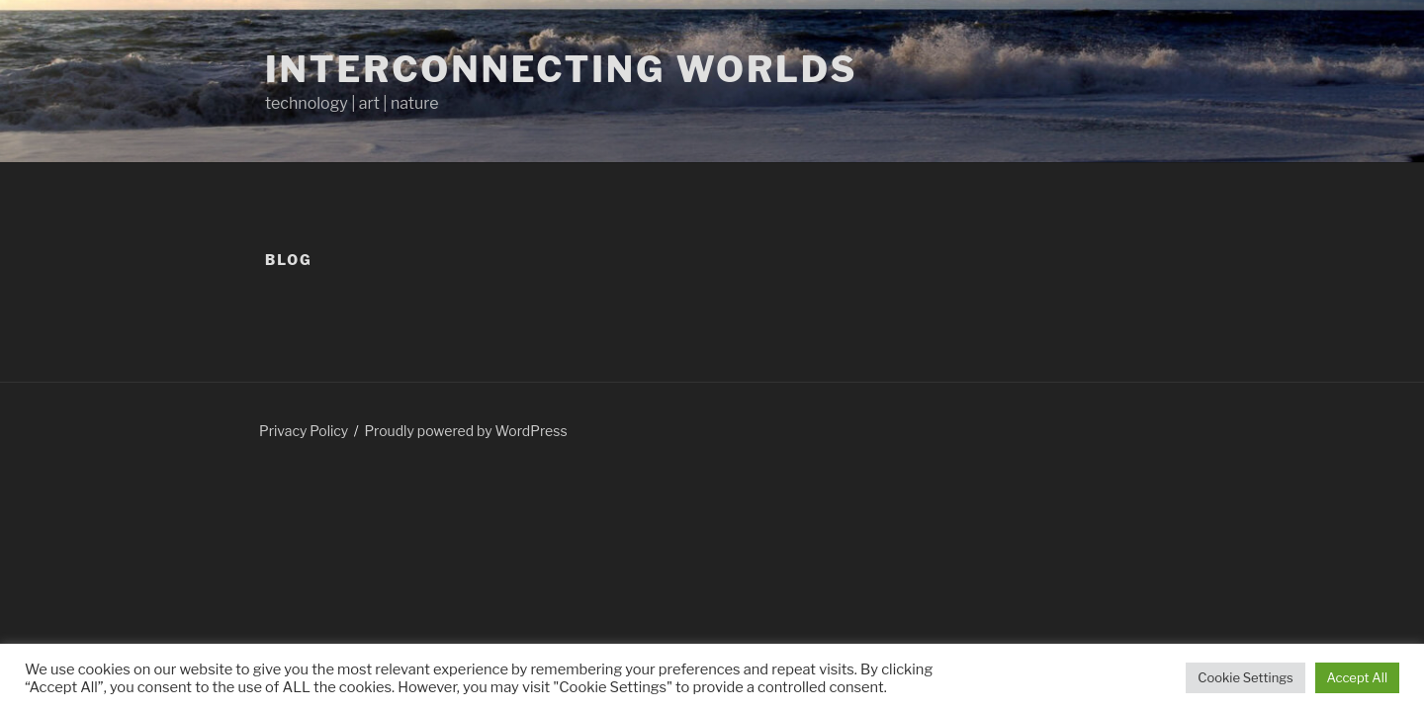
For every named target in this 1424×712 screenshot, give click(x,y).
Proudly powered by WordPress (465, 430)
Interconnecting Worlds (561, 69)
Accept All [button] (1357, 677)
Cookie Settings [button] (1245, 677)
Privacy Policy (303, 430)
